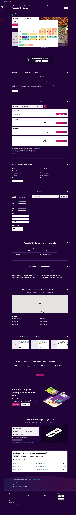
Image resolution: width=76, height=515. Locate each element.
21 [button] (30, 36)
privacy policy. (31, 442)
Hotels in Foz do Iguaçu (17, 469)
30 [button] (36, 39)
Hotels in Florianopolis (44, 469)
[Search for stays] (1, 7)
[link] (40, 375)
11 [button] (50, 31)
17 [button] (20, 36)
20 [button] (28, 36)
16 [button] (36, 34)
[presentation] (45, 61)
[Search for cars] (1, 10)
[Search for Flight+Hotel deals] (1, 12)
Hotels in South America (20, 5)
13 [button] (28, 34)
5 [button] (25, 31)
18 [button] (50, 34)
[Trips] (1, 17)
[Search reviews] (46, 196)
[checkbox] (17, 229)
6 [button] (28, 31)
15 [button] (33, 34)
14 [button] (30, 34)
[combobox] (26, 428)
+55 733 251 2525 (15, 13)
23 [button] (36, 36)
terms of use (26, 442)
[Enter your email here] (26, 434)
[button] (2, 1)
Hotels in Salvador (43, 463)
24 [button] (20, 39)
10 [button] (20, 34)
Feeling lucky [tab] (31, 456)
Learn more (39, 148)
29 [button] (33, 39)
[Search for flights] (1, 5)
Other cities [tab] (16, 456)
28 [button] (30, 39)
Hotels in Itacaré (39, 5)
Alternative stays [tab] (24, 456)
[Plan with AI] (1, 14)
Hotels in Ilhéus (16, 463)
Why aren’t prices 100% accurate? (40, 486)
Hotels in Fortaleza (43, 466)
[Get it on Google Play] (38, 61)
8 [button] (33, 31)
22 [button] (33, 36)
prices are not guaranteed (36, 479)
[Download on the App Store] (45, 61)
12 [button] (25, 34)
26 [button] (25, 39)
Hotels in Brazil (27, 5)
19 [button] (25, 36)
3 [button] (20, 31)
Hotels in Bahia (33, 5)
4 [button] (50, 28)
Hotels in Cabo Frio (16, 466)
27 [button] (28, 39)
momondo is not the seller (40, 482)
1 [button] (33, 28)
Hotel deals (13, 5)
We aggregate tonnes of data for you (40, 484)
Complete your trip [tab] (39, 456)
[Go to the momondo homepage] (7, 1)
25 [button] (22, 39)
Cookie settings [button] (14, 153)
